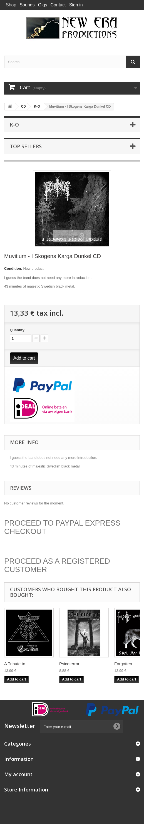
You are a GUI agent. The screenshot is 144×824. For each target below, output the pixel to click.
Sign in (76, 5)
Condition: (13, 268)
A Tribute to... (16, 663)
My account (18, 774)
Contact (58, 5)
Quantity (17, 330)
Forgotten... (125, 663)
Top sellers (26, 146)
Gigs (42, 5)
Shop (11, 5)
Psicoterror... (71, 663)
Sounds (26, 5)
